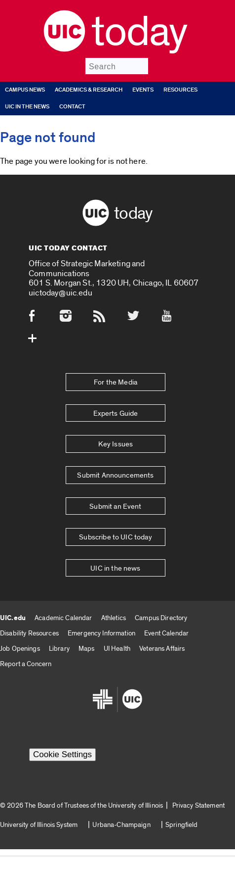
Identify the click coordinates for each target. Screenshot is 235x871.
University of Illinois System (39, 825)
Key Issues (115, 444)
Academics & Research (88, 90)
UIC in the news (27, 106)
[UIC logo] (64, 49)
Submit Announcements (115, 475)
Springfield (181, 825)
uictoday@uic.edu (60, 293)
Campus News (25, 90)
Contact (72, 106)
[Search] (116, 66)
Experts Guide (115, 413)
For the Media (115, 382)
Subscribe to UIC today (115, 537)
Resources (180, 90)
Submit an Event (115, 506)
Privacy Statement (198, 805)
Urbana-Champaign (121, 825)
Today (139, 32)
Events (143, 90)
